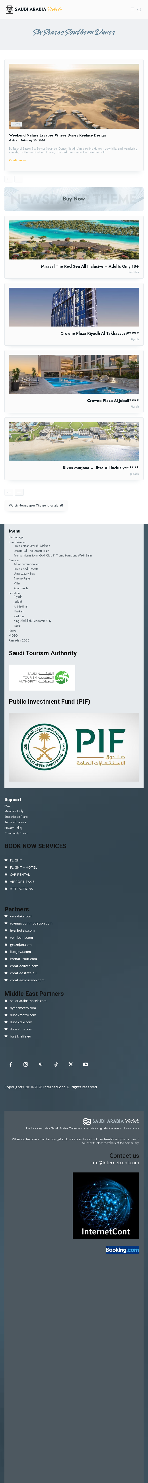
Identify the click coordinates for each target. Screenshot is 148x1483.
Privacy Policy (13, 828)
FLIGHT (16, 860)
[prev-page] (8, 179)
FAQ (7, 806)
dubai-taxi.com (21, 1022)
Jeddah (134, 473)
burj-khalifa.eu (20, 1036)
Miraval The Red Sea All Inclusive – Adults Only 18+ (90, 266)
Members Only (13, 811)
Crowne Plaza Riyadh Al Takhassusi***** (99, 333)
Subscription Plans (15, 816)
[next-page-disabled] (18, 179)
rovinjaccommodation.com (31, 923)
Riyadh (135, 339)
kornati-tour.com (23, 958)
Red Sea (134, 272)
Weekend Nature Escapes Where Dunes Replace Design (57, 135)
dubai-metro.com (23, 1015)
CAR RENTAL (20, 874)
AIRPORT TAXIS (22, 881)
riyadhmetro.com (23, 1008)
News (16, 124)
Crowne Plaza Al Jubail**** (113, 401)
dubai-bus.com (21, 1029)
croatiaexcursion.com (27, 980)
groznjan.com (21, 944)
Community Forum (16, 833)
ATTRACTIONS (21, 888)
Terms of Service (15, 822)
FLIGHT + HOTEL (23, 867)
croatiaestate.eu (23, 973)
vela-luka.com (21, 916)
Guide (13, 141)
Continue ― (17, 160)
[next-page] (19, 492)
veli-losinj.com (21, 937)
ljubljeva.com (20, 951)
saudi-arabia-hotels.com (28, 1000)
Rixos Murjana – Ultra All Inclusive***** (101, 468)
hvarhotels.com (22, 930)
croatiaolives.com (24, 966)
